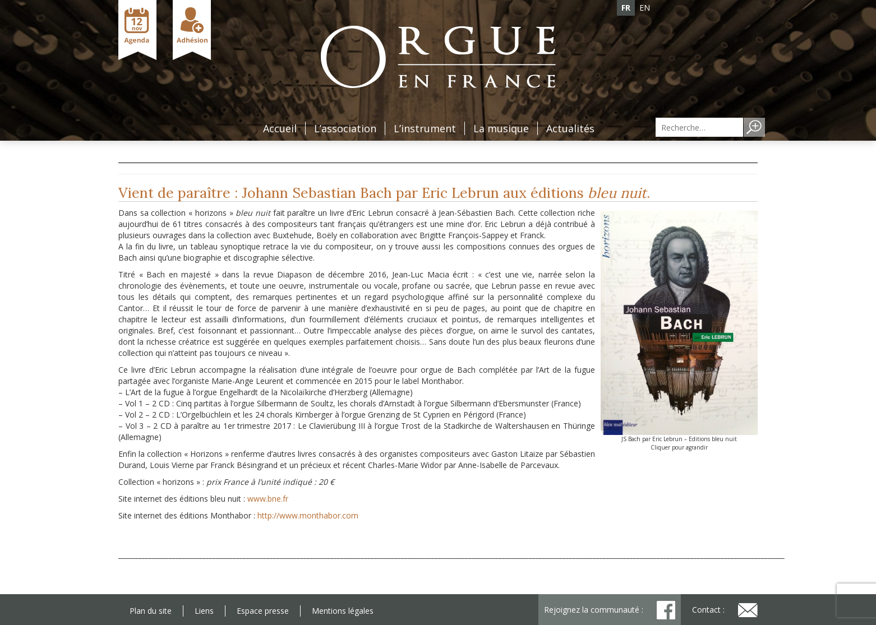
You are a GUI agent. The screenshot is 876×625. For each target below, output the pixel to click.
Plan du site (151, 610)
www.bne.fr (267, 498)
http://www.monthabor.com (307, 515)
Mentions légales (343, 610)
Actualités (570, 128)
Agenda (137, 30)
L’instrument (425, 128)
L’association (345, 128)
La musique (501, 128)
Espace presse (263, 610)
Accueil (280, 128)
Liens (204, 610)
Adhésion (192, 30)
